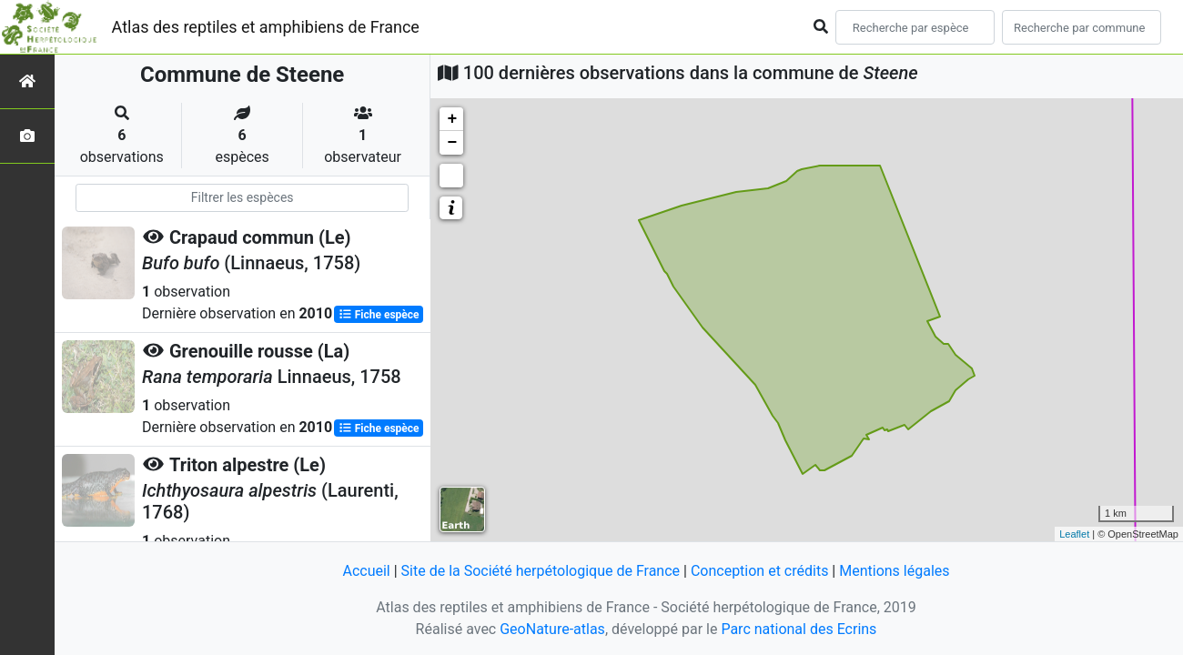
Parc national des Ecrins (798, 629)
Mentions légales (894, 570)
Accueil (365, 570)
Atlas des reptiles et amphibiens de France (266, 26)
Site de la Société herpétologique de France (540, 570)
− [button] (452, 143)
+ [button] (452, 119)
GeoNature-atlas (552, 629)
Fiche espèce (379, 314)
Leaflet (1074, 534)
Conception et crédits (760, 570)
